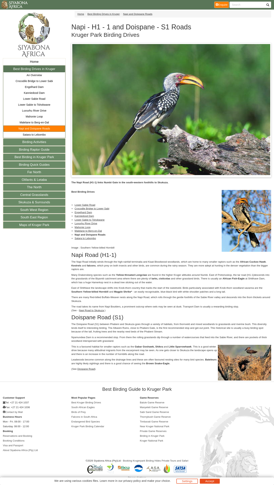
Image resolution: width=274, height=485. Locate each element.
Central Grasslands (34, 195)
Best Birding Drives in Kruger (34, 69)
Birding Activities (34, 142)
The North (34, 187)
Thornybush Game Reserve (155, 416)
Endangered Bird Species (85, 421)
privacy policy (132, 480)
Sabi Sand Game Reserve (154, 412)
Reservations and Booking (17, 435)
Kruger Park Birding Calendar (87, 426)
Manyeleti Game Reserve (154, 407)
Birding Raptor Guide (34, 149)
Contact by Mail (14, 412)
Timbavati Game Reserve (154, 421)
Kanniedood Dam (34, 92)
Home (34, 62)
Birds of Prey (78, 412)
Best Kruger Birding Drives (86, 402)
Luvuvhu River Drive (34, 110)
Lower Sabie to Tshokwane (34, 104)
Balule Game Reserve (152, 402)
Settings (187, 481)
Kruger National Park (151, 440)
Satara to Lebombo (34, 134)
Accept (209, 481)
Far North (34, 172)
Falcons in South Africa (84, 416)
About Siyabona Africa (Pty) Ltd (20, 450)
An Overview (34, 75)
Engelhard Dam (34, 86)
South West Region (34, 210)
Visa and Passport (13, 445)
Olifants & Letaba (34, 180)
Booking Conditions (14, 440)
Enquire (222, 4)
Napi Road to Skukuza (91, 310)
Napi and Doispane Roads (34, 128)
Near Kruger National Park (154, 426)
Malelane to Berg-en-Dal (34, 122)
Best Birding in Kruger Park (34, 157)
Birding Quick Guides (34, 164)
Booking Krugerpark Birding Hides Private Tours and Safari (155, 460)
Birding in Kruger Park (152, 435)
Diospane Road (86, 369)
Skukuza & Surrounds (34, 202)
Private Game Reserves (153, 431)
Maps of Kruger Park (34, 225)
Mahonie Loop (34, 116)
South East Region (34, 217)
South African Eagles (83, 407)
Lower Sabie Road (34, 98)
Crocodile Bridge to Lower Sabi (34, 81)
